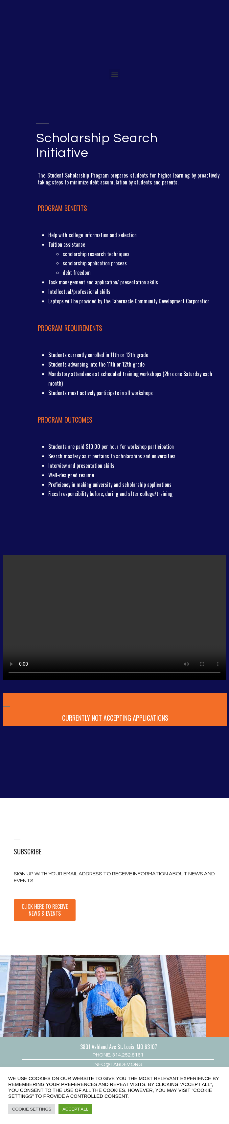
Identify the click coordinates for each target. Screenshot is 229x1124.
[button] (114, 74)
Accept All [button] (75, 1109)
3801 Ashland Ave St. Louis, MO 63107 (118, 1047)
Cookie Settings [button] (31, 1109)
